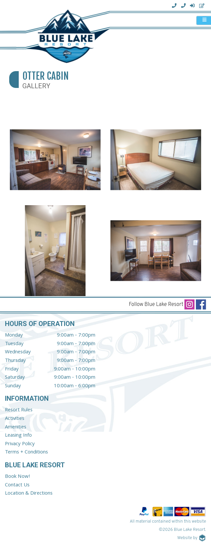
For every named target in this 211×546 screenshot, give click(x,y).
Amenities (15, 427)
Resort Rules (19, 410)
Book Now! (17, 477)
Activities (14, 419)
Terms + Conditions (26, 452)
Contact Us (17, 485)
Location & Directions (29, 493)
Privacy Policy (20, 444)
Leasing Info (18, 435)
